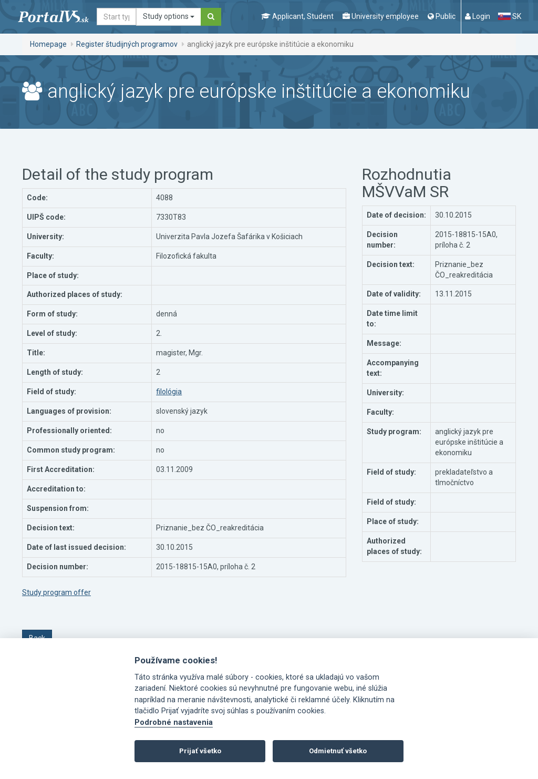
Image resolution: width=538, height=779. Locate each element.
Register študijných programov (127, 44)
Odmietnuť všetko (338, 751)
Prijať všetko (200, 751)
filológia (169, 391)
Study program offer (56, 592)
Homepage (48, 44)
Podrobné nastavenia (173, 722)
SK (509, 16)
